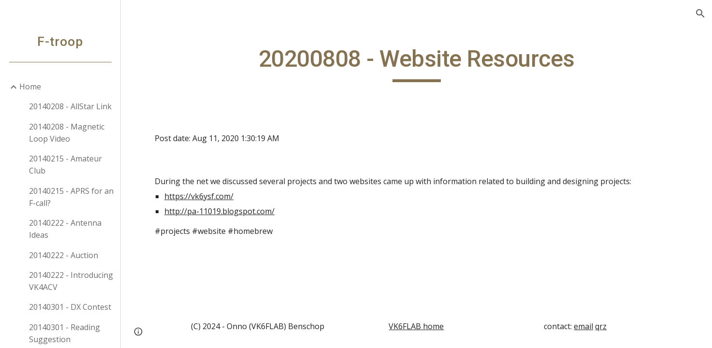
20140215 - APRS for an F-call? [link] (71, 197)
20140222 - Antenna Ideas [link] (65, 229)
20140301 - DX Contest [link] (70, 307)
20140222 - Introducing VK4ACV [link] (71, 281)
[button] (700, 13)
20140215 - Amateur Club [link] (65, 164)
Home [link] (30, 86)
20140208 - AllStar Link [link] (70, 106)
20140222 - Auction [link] (63, 255)
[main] (416, 63)
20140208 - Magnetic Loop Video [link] (66, 132)
